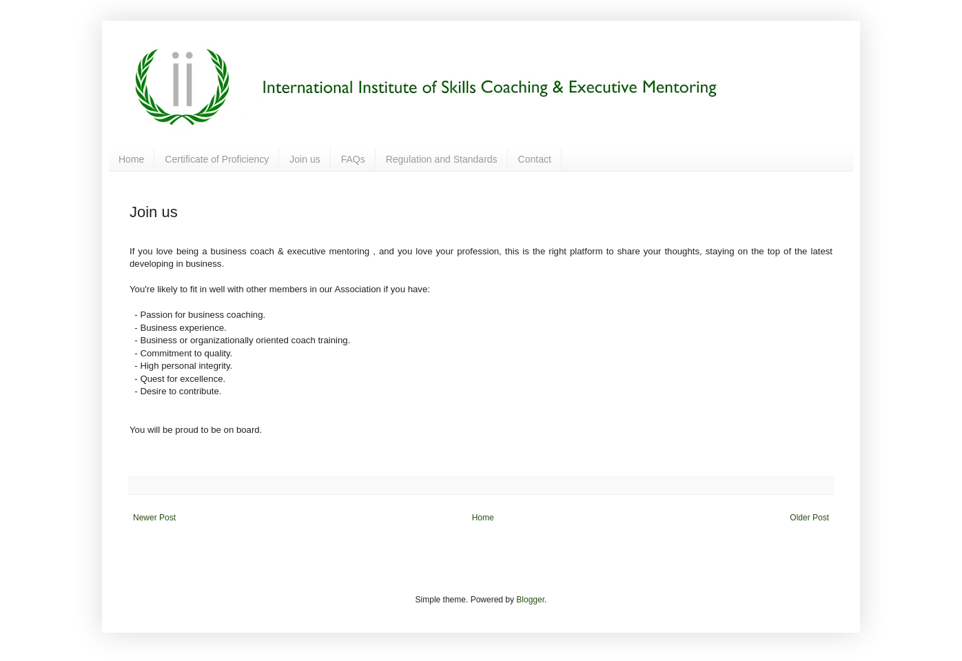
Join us (304, 159)
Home (131, 159)
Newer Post (154, 517)
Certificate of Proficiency (217, 159)
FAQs (353, 159)
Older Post (809, 517)
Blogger (530, 599)
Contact (534, 159)
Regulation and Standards (442, 159)
